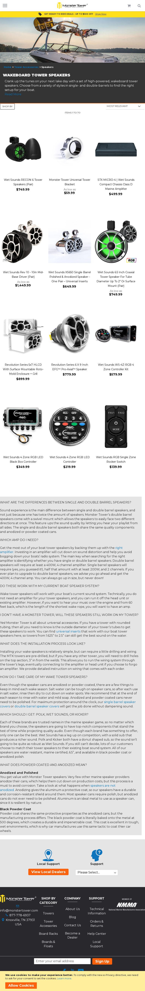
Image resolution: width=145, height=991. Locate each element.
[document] (73, 981)
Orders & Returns (96, 924)
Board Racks (48, 934)
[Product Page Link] (23, 149)
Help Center (96, 934)
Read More (13, 94)
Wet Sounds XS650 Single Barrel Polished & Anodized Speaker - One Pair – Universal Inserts (69, 277)
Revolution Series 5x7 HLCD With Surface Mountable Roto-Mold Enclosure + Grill (23, 369)
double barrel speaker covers (37, 706)
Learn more (64, 978)
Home (7, 67)
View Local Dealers (48, 872)
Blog (72, 917)
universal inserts (68, 631)
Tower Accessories (26, 67)
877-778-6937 (20, 915)
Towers (48, 913)
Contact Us (72, 925)
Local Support (96, 944)
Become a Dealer (72, 935)
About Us (73, 909)
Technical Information (97, 911)
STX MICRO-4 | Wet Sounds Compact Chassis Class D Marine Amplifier (116, 184)
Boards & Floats (48, 944)
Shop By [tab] (7, 106)
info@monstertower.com (19, 910)
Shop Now (100, 13)
